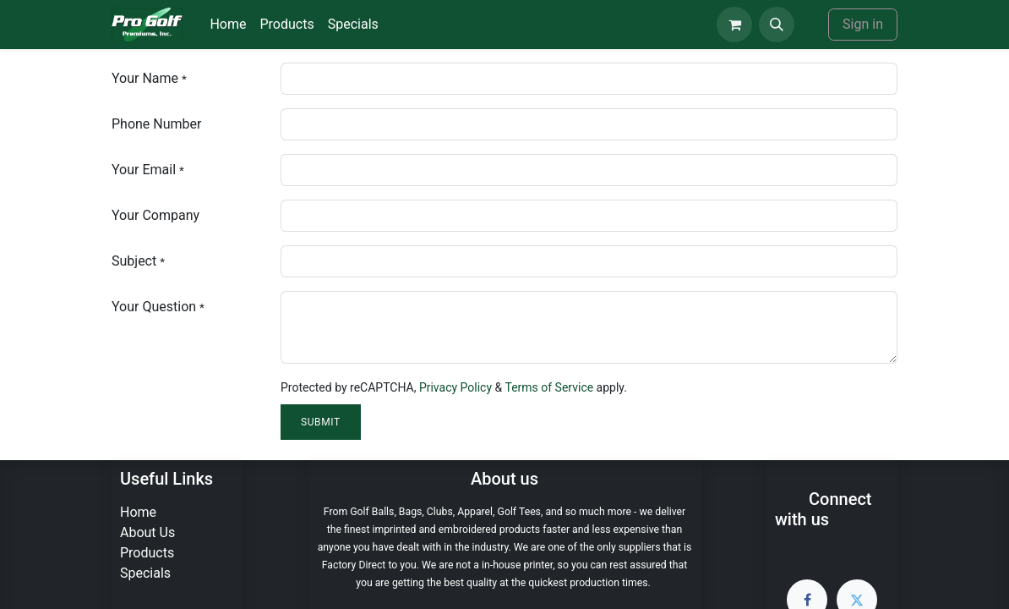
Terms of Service (548, 387)
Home (138, 512)
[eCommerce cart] (734, 24)
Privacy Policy (455, 387)
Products (147, 553)
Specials (145, 573)
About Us (147, 532)
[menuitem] (228, 24)
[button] (776, 24)
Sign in (863, 24)
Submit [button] (321, 422)
